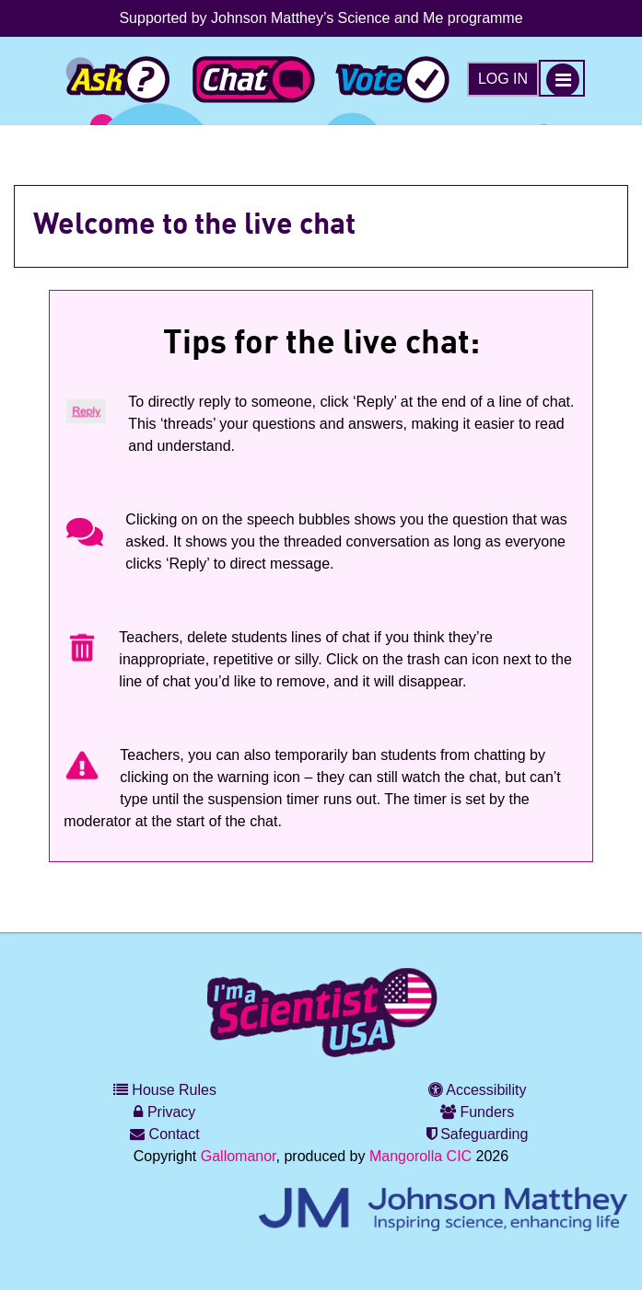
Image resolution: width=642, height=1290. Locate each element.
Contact (165, 1134)
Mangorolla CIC (420, 1156)
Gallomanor (238, 1156)
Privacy (164, 1112)
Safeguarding (477, 1134)
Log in (503, 78)
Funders (477, 1112)
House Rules (164, 1090)
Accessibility (477, 1090)
